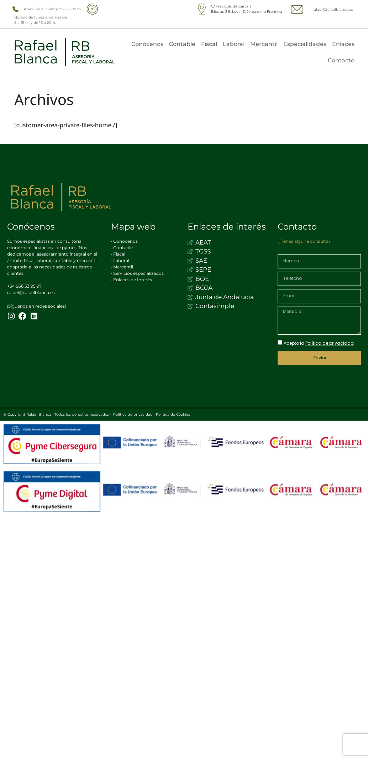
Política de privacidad (133, 414)
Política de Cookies (173, 414)
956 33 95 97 (70, 9)
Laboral (234, 44)
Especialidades (304, 44)
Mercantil (264, 44)
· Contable (122, 247)
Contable (182, 44)
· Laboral (120, 260)
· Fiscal (118, 254)
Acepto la (319, 343)
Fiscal (209, 44)
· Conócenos (124, 241)
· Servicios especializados (137, 273)
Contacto (341, 60)
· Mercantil (122, 266)
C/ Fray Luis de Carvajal (232, 6)
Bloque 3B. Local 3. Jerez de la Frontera (246, 11)
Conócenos (147, 44)
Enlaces (343, 44)
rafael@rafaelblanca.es (332, 9)
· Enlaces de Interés (131, 279)
